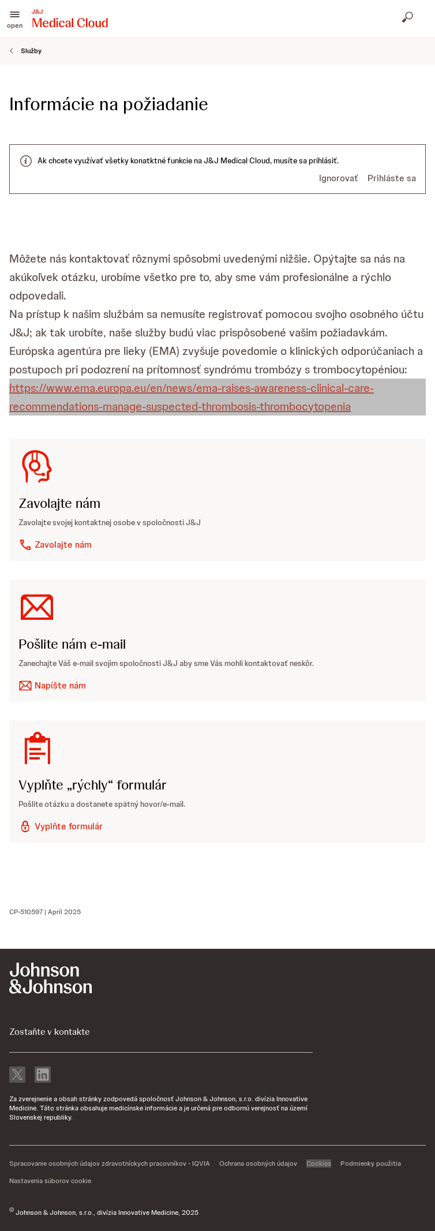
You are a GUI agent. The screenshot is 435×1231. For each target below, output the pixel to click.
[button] (14, 18)
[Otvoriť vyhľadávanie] (408, 18)
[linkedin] (43, 1076)
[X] (17, 1076)
